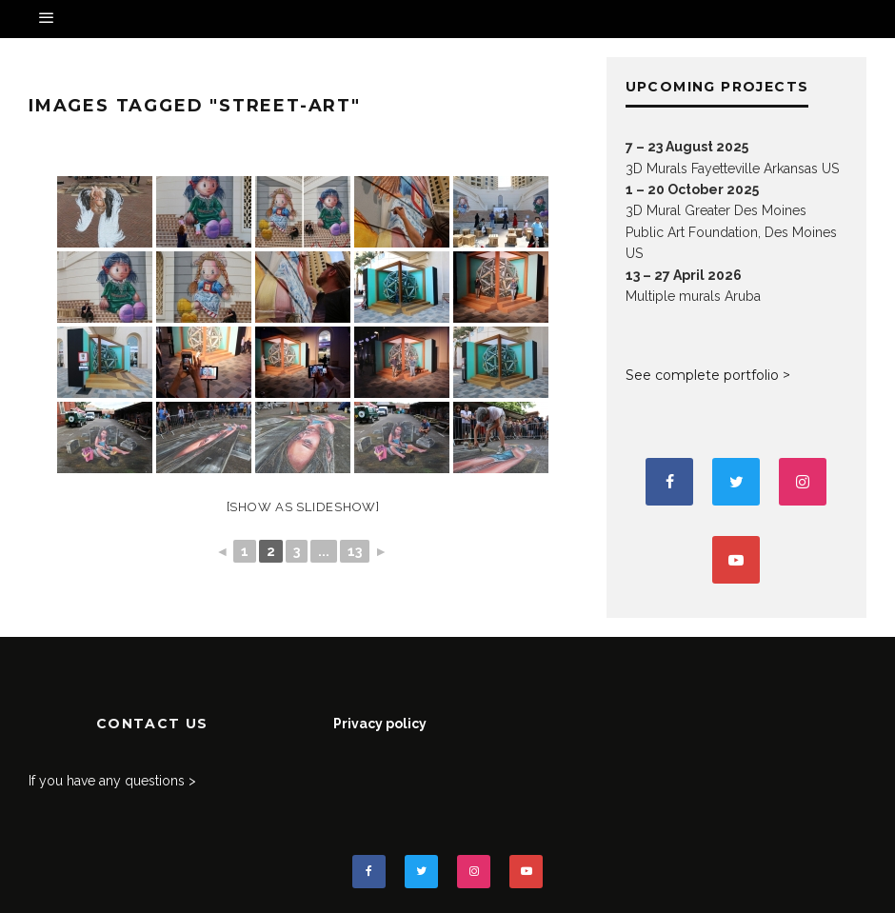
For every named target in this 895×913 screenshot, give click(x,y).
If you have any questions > (112, 780)
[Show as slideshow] (303, 507)
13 (355, 551)
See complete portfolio (702, 375)
